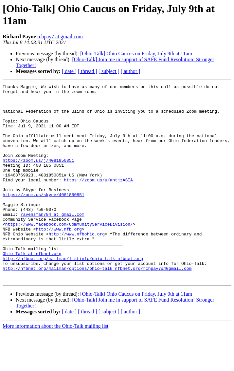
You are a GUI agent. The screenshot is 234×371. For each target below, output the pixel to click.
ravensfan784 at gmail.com (52, 241)
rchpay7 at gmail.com (60, 36)
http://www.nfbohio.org (76, 264)
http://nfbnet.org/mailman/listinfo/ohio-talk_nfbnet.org (73, 294)
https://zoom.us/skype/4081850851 (43, 217)
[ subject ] (109, 71)
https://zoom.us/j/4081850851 (38, 176)
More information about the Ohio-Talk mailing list (55, 365)
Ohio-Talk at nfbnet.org (32, 288)
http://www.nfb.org (58, 258)
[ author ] (130, 71)
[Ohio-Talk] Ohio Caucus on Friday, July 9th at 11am (136, 53)
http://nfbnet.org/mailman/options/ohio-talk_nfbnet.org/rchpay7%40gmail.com (97, 305)
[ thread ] (87, 71)
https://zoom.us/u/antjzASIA (98, 199)
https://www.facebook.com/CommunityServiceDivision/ (69, 252)
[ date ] (69, 71)
